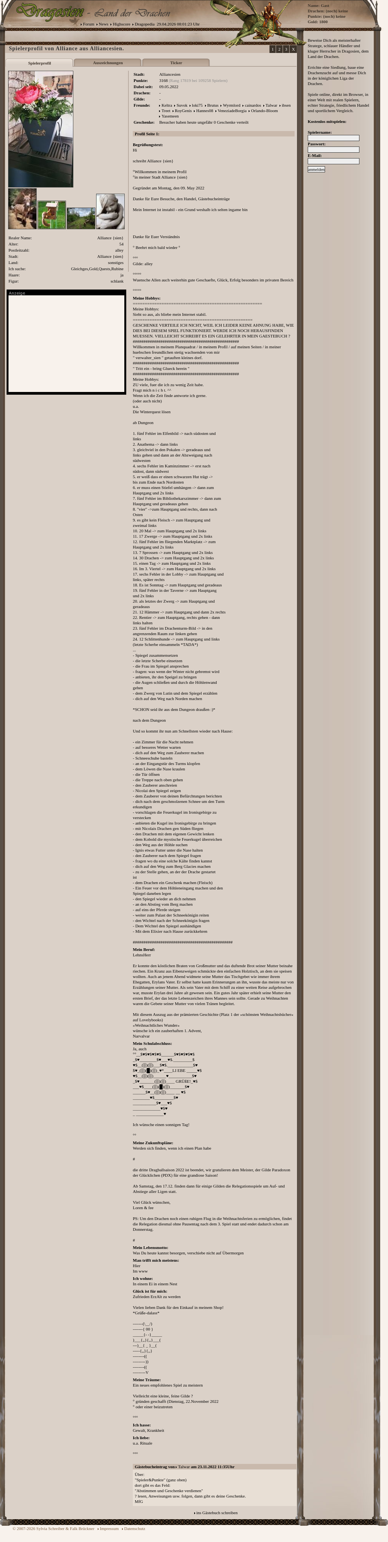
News (103, 24)
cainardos (253, 105)
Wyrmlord (231, 105)
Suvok (181, 105)
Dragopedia (144, 24)
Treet (165, 110)
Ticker (176, 62)
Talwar (271, 105)
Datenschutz (134, 1528)
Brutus (213, 105)
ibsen (286, 105)
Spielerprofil (39, 63)
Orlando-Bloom (264, 110)
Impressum (109, 1528)
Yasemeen (170, 116)
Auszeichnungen (108, 62)
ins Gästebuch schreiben (217, 1512)
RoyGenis (183, 110)
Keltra (166, 105)
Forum (88, 24)
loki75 (197, 105)
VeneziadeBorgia (232, 110)
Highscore (121, 24)
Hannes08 (204, 110)
